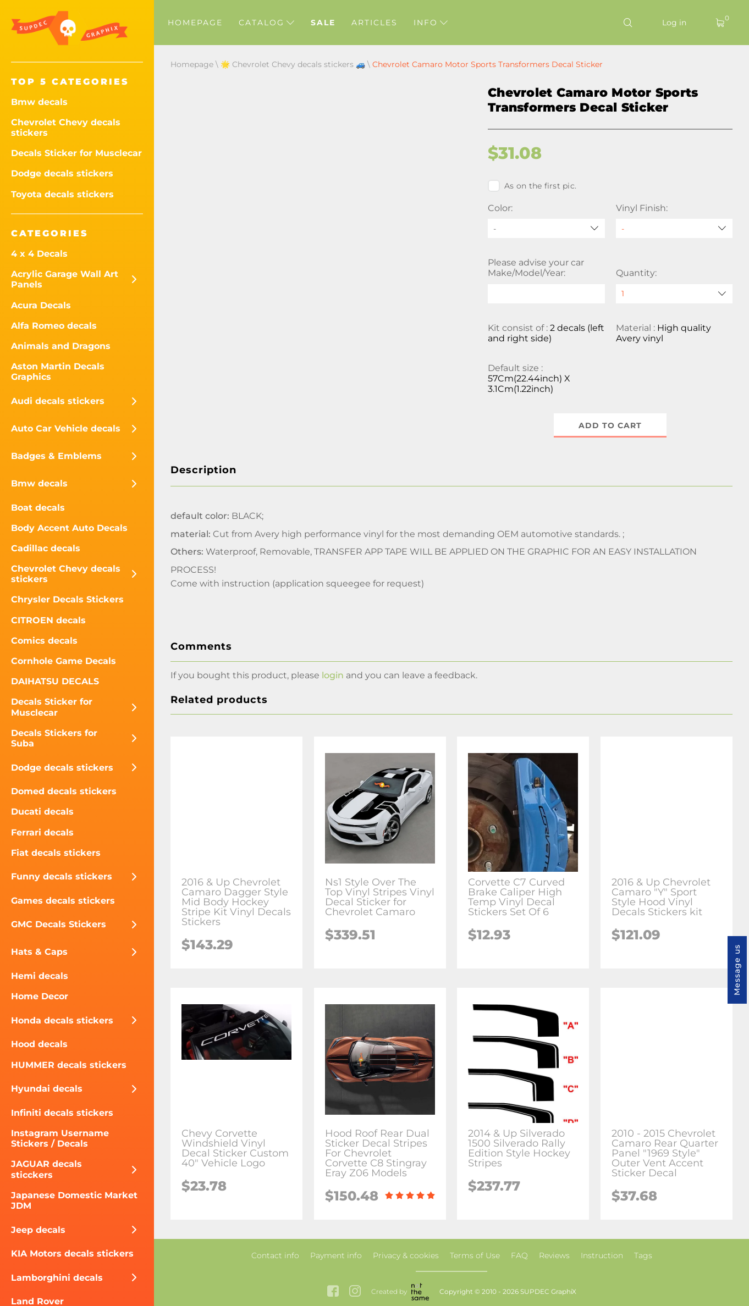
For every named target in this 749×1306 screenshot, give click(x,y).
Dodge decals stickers (62, 173)
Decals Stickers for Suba (54, 738)
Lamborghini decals (57, 1277)
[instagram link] (355, 1292)
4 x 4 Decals (39, 253)
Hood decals (39, 1044)
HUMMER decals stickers (68, 1065)
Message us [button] (737, 969)
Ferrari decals (42, 832)
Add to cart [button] (610, 425)
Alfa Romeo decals (54, 325)
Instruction (602, 1255)
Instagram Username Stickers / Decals (60, 1138)
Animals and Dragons (61, 346)
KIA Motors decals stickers (72, 1253)
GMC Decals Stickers (58, 924)
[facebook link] (333, 1292)
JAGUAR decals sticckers (46, 1169)
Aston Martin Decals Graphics (57, 371)
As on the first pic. (532, 186)
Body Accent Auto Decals (69, 528)
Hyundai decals (46, 1088)
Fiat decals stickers (56, 853)
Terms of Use (475, 1255)
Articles (374, 22)
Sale (323, 22)
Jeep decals (38, 1230)
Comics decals (44, 640)
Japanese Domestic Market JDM (74, 1200)
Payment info (336, 1255)
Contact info (275, 1255)
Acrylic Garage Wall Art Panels (64, 279)
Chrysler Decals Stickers (67, 599)
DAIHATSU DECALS (55, 681)
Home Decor (39, 996)
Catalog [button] (266, 22)
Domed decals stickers (64, 791)
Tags (643, 1255)
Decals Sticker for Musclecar (76, 153)
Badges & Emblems (56, 456)
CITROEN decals (48, 620)
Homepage (195, 22)
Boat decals (38, 507)
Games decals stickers (63, 900)
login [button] (333, 675)
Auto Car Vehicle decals (65, 428)
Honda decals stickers (62, 1020)
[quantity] (674, 293)
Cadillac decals (45, 548)
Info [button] (431, 22)
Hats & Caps (39, 952)
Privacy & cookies (406, 1255)
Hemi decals (39, 976)
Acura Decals (41, 305)
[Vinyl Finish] (674, 228)
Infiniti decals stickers (62, 1113)
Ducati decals (42, 811)
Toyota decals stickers (62, 194)
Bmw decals (39, 102)
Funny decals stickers (61, 876)
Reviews (554, 1255)
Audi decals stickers (57, 401)
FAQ (519, 1255)
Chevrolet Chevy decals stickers (65, 127)
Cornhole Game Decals (63, 661)
